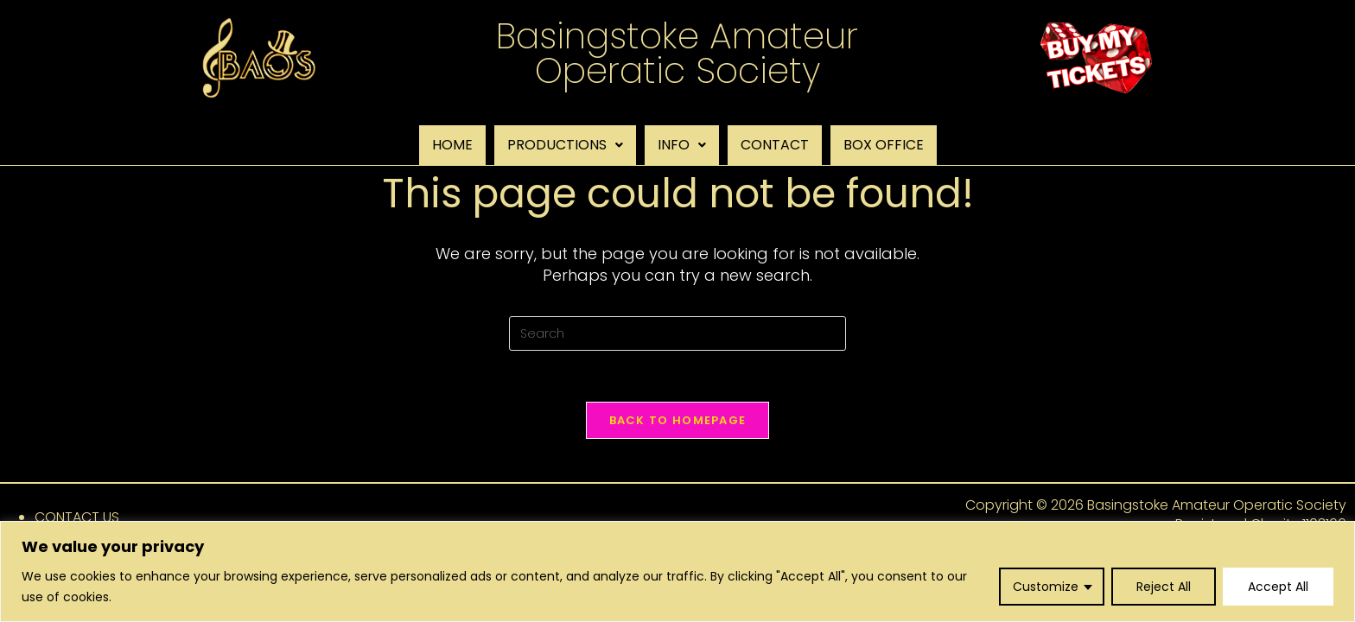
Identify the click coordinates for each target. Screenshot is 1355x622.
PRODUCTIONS (565, 145)
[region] (677, 571)
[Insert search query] (677, 333)
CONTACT (775, 145)
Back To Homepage (678, 421)
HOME (452, 145)
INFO (682, 145)
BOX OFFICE (883, 145)
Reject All (1163, 586)
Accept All (1278, 586)
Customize (1045, 586)
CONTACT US (77, 518)
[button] (565, 145)
